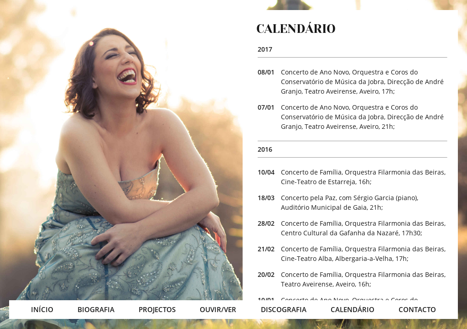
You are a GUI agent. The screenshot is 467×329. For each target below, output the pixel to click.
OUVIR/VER (218, 309)
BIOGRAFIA (96, 309)
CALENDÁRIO (352, 309)
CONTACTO (417, 309)
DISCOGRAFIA (283, 309)
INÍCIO (42, 309)
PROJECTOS (157, 309)
